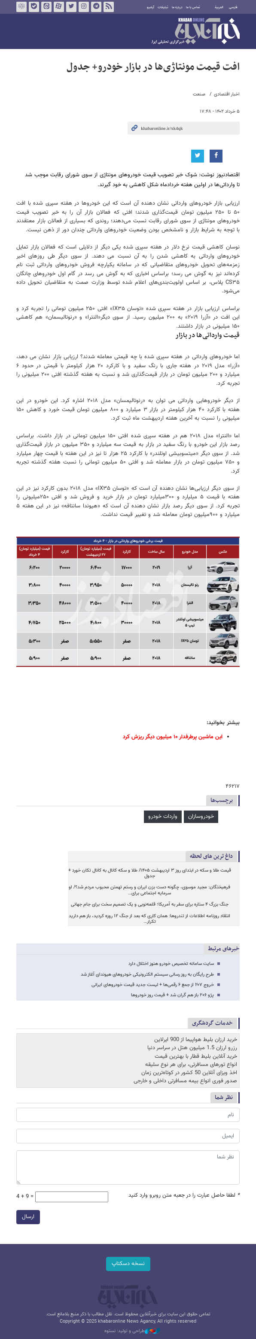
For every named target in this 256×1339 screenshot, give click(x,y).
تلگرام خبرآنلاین (96, 7)
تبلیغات (163, 7)
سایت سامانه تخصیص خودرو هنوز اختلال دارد (171, 963)
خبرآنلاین (196, 32)
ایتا (46, 7)
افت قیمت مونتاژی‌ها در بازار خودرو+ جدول (153, 67)
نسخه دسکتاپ (128, 1263)
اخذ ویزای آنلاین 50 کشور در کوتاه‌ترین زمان (189, 1073)
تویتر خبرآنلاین (71, 7)
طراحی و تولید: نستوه (132, 1331)
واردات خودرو (162, 816)
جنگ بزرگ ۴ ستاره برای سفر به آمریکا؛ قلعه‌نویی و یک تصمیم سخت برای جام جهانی (150, 904)
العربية (219, 7)
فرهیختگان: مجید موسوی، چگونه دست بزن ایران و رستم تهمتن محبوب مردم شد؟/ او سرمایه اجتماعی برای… (149, 890)
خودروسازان (201, 816)
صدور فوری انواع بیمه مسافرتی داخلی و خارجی (185, 1081)
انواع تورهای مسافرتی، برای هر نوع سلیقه (191, 1064)
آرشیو (150, 7)
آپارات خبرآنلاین (59, 7)
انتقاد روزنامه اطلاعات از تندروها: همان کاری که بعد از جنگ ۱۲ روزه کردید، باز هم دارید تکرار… (149, 919)
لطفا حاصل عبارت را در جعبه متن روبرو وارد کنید (184, 1196)
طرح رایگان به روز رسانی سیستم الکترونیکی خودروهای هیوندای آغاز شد (147, 974)
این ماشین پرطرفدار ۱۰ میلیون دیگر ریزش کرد (172, 737)
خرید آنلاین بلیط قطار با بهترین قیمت (196, 1056)
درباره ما (177, 7)
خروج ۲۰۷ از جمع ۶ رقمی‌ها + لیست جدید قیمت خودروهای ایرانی (152, 985)
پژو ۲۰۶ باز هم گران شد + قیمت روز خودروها (172, 995)
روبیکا (21, 7)
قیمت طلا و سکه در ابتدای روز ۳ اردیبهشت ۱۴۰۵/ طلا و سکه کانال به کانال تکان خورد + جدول (149, 873)
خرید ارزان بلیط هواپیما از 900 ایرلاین (195, 1039)
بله (34, 7)
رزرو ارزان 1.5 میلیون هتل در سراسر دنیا (192, 1048)
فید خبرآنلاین (108, 7)
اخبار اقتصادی (227, 94)
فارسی (233, 7)
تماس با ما (193, 7)
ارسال (28, 1217)
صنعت (199, 94)
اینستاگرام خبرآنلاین (83, 7)
